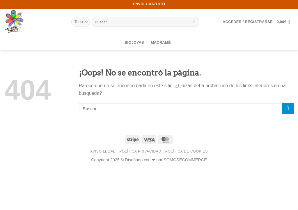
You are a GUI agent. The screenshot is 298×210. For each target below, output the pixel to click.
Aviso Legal (102, 151)
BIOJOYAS (136, 42)
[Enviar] (194, 22)
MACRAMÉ (162, 42)
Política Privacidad (140, 151)
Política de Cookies (186, 151)
